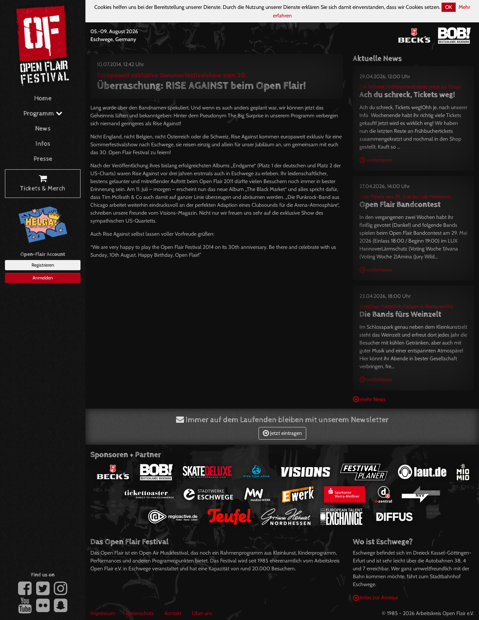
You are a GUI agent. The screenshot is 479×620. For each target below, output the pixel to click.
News (43, 128)
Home (43, 98)
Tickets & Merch (42, 183)
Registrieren (43, 265)
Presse (43, 159)
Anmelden (43, 278)
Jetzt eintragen (282, 433)
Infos (42, 144)
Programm (42, 113)
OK (448, 7)
